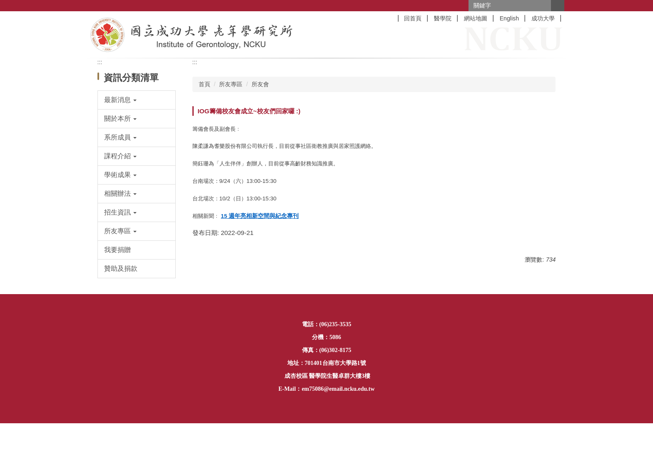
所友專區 (230, 84)
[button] (137, 100)
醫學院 (442, 18)
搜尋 (557, 5)
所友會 (260, 84)
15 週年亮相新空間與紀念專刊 (260, 216)
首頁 (204, 84)
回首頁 (412, 18)
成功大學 (543, 18)
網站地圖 (475, 18)
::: (99, 62)
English (509, 18)
